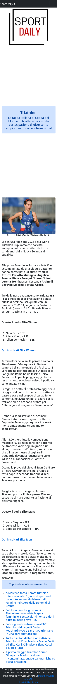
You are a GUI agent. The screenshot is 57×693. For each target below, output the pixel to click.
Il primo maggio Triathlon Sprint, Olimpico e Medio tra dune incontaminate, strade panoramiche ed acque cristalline (30, 657)
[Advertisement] (28, 74)
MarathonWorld (46, 675)
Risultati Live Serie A (29, 682)
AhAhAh (28, 678)
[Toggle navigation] (53, 3)
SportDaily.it (7, 4)
